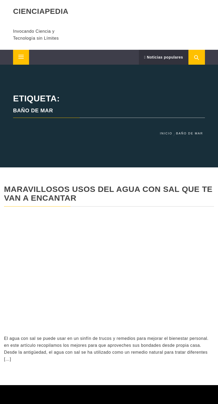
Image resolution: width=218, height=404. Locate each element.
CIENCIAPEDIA (40, 11)
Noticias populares (163, 57)
